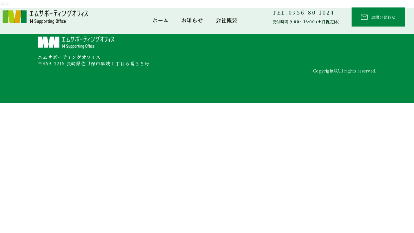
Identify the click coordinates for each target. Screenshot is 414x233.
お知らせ (192, 20)
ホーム (160, 20)
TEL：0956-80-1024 (61, 77)
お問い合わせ (383, 17)
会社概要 (226, 20)
